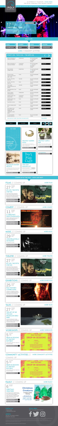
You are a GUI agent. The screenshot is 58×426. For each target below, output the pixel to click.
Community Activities (32, 51)
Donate (35, 123)
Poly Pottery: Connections (11, 288)
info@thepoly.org (11, 411)
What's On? (19, 6)
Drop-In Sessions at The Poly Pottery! (12, 339)
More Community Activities (42, 354)
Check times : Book (11, 201)
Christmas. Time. (15, 27)
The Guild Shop (25, 6)
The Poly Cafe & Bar (43, 141)
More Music (48, 231)
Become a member (26, 172)
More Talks (48, 305)
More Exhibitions (46, 280)
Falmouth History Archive (12, 165)
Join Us (11, 123)
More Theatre (47, 256)
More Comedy (47, 207)
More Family (48, 382)
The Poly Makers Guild (28, 141)
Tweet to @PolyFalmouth (44, 153)
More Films (48, 182)
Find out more (26, 147)
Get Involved (36, 6)
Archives (31, 6)
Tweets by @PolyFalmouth (42, 152)
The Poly (10, 6)
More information (10, 199)
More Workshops (46, 330)
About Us (41, 6)
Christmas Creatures (10, 390)
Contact (45, 6)
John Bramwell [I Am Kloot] (12, 240)
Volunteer (23, 123)
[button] (1, 22)
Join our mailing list (26, 165)
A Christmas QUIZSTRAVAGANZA (13, 215)
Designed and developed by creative (16, 423)
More (44, 58)
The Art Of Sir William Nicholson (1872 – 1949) (12, 314)
